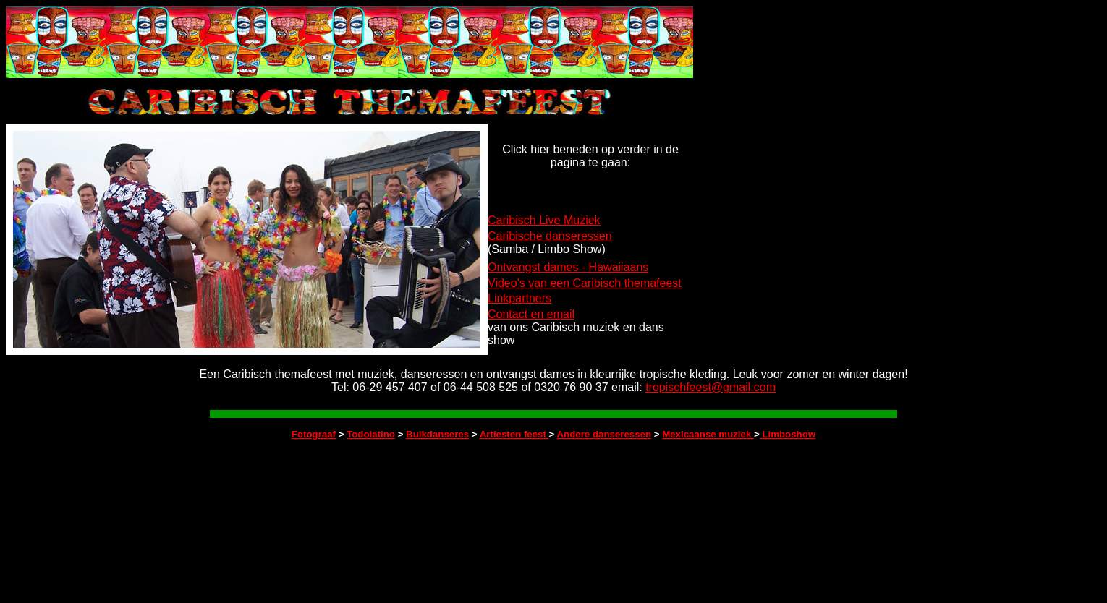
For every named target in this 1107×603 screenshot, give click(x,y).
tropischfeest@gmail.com (710, 387)
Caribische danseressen (550, 236)
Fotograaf (314, 434)
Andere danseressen (604, 434)
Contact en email (531, 314)
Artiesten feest (514, 434)
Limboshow (787, 434)
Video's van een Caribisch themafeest (585, 283)
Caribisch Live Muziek (544, 220)
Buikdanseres (437, 434)
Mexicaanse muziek (708, 434)
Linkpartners (519, 298)
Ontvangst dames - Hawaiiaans (568, 267)
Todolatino (371, 434)
